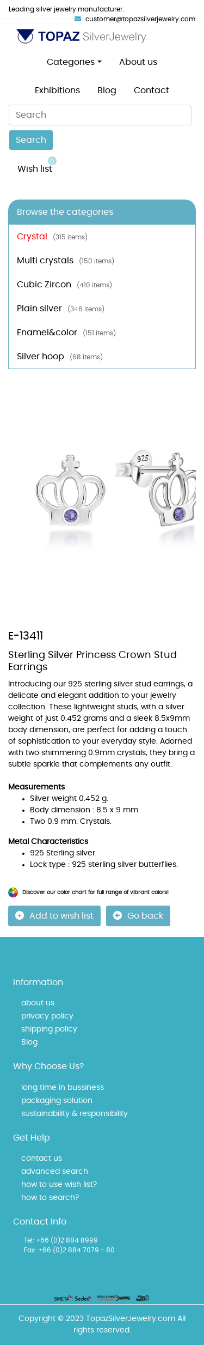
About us (138, 62)
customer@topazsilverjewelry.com (135, 19)
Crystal (52, 236)
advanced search (54, 1171)
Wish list (37, 164)
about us (37, 1003)
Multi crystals (65, 260)
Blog (106, 90)
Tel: (29, 1240)
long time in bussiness (62, 1087)
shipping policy (49, 1029)
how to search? (50, 1198)
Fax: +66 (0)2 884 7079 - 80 (69, 1250)
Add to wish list (54, 915)
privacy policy (47, 1016)
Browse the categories (65, 212)
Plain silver (60, 308)
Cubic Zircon (64, 284)
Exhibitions (57, 90)
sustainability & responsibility (74, 1114)
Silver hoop (60, 356)
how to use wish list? (59, 1185)
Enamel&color (66, 332)
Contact (151, 90)
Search (31, 140)
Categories (71, 62)
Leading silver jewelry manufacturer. (66, 9)
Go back (138, 915)
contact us (41, 1158)
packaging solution (56, 1101)
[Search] (100, 115)
